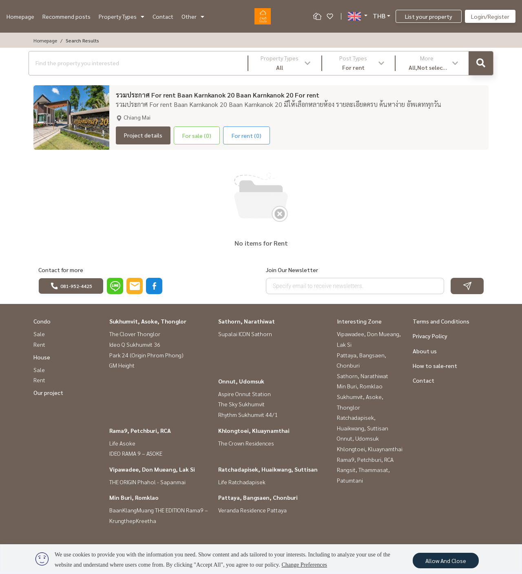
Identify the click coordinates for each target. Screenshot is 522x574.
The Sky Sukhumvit (241, 404)
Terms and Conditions (441, 321)
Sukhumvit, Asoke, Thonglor (147, 321)
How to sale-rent (435, 365)
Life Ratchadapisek (241, 481)
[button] (284, 63)
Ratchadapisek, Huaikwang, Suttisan (268, 469)
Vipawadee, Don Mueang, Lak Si (152, 469)
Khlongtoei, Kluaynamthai (254, 430)
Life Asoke (122, 443)
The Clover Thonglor (134, 333)
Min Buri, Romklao (134, 497)
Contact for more (60, 269)
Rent (39, 344)
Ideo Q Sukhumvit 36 (134, 344)
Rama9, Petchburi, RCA (140, 430)
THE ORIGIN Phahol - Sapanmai (147, 481)
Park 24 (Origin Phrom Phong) (146, 355)
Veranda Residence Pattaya (252, 510)
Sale (39, 333)
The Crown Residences (246, 443)
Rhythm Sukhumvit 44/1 (248, 414)
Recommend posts (66, 16)
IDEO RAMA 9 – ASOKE (135, 453)
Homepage (20, 16)
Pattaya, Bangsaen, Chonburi (258, 497)
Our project (48, 392)
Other (192, 16)
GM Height (122, 365)
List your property (428, 16)
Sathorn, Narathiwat (246, 321)
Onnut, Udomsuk (241, 381)
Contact (163, 16)
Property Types (121, 16)
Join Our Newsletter (292, 269)
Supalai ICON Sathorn (245, 333)
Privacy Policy (430, 335)
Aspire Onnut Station (244, 393)
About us (425, 351)
